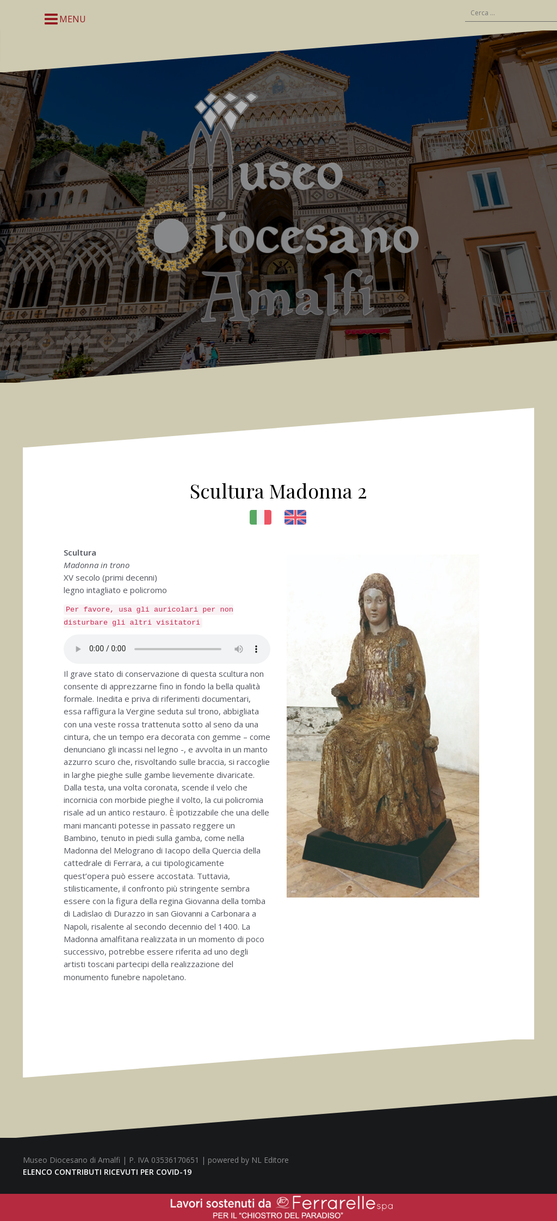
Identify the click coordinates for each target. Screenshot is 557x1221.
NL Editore (270, 1160)
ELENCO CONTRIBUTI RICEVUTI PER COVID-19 (107, 1172)
